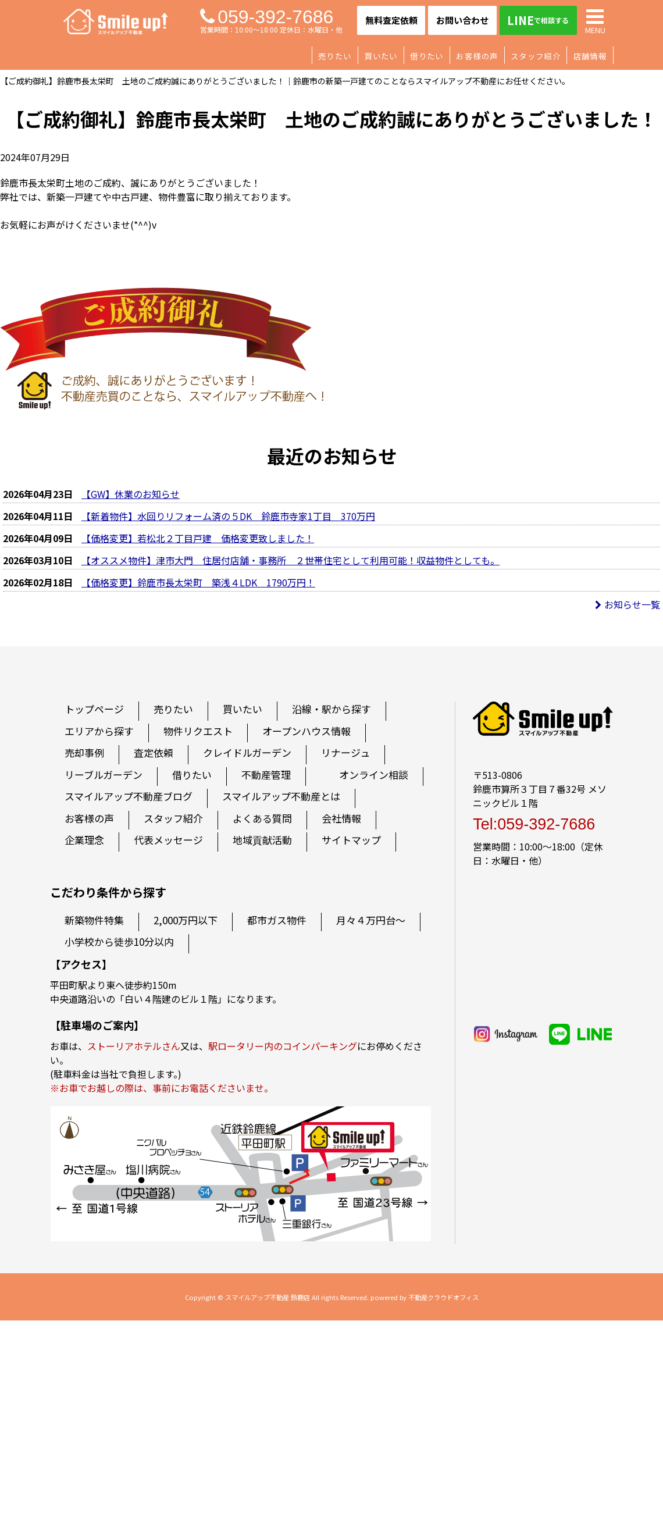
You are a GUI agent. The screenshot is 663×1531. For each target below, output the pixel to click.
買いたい (380, 56)
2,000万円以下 (186, 920)
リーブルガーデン (103, 774)
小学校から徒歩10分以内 (119, 941)
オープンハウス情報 (306, 731)
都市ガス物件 (276, 920)
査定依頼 (153, 752)
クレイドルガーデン (247, 752)
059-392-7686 (266, 16)
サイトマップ (351, 839)
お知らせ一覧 (627, 604)
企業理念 (84, 839)
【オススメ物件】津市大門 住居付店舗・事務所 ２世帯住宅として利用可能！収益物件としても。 (290, 560)
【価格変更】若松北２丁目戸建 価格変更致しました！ (197, 538)
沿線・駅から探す (331, 709)
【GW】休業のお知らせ (130, 494)
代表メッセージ (168, 839)
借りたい (426, 56)
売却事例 (84, 752)
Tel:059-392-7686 (534, 824)
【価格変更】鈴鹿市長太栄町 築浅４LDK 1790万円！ (198, 582)
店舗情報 (590, 56)
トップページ (94, 709)
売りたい (334, 56)
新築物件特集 (94, 920)
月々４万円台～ (370, 920)
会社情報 (341, 818)
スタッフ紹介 (536, 56)
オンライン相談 (373, 774)
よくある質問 (262, 818)
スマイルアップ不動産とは (281, 796)
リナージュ (345, 752)
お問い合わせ (462, 20)
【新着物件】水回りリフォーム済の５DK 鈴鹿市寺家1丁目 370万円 (228, 516)
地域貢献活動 (262, 839)
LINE (538, 20)
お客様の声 (477, 56)
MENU (595, 20)
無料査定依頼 (391, 20)
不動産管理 (266, 774)
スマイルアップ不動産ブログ (129, 796)
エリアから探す (99, 731)
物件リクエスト (198, 731)
